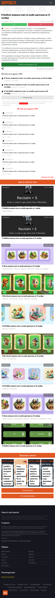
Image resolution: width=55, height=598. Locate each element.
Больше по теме (47, 177)
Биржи (3, 560)
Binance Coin (35, 517)
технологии (13, 299)
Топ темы (4, 563)
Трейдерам (43, 418)
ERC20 (15, 517)
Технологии (4, 557)
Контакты (44, 590)
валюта (17, 269)
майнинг (27, 299)
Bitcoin (3, 516)
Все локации (5, 565)
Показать (4, 538)
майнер (23, 269)
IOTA (36, 516)
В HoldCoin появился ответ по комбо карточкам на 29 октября (18, 171)
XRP (44, 516)
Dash (9, 517)
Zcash (33, 516)
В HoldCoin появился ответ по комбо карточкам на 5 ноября (18, 134)
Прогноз (31, 557)
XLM (21, 517)
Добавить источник (9, 584)
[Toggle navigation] (50, 3)
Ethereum (7, 516)
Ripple (19, 516)
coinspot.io (9, 113)
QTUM (36, 519)
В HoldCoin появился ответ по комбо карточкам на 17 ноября (18, 116)
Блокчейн (31, 269)
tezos (11, 519)
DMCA (5, 593)
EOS (16, 516)
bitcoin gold (31, 519)
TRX (31, 516)
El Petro (40, 516)
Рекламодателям (35, 584)
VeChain (25, 517)
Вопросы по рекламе (7, 577)
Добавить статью (23, 584)
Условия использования (15, 587)
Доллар (3, 554)
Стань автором (46, 584)
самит (21, 299)
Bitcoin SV (41, 517)
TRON (23, 516)
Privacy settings (34, 590)
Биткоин (31, 551)
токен (5, 358)
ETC (19, 517)
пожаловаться (24, 103)
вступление (12, 358)
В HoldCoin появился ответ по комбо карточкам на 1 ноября (18, 162)
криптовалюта (8, 211)
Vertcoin (30, 517)
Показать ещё (27, 97)
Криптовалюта (5, 551)
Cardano (3, 519)
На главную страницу (27, 496)
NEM (12, 517)
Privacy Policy (24, 590)
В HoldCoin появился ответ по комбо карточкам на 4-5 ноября (18, 143)
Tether (6, 517)
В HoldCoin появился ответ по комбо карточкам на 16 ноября (18, 125)
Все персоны (32, 563)
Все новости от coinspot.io (45, 68)
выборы (46, 269)
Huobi (7, 519)
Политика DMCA (42, 587)
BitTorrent (41, 519)
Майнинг (31, 554)
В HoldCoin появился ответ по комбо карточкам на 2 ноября (18, 153)
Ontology (15, 519)
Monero (27, 516)
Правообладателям (30, 587)
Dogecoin (20, 519)
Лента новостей (28, 490)
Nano (45, 519)
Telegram (39, 269)
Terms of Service (13, 590)
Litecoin (13, 516)
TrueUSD (26, 519)
